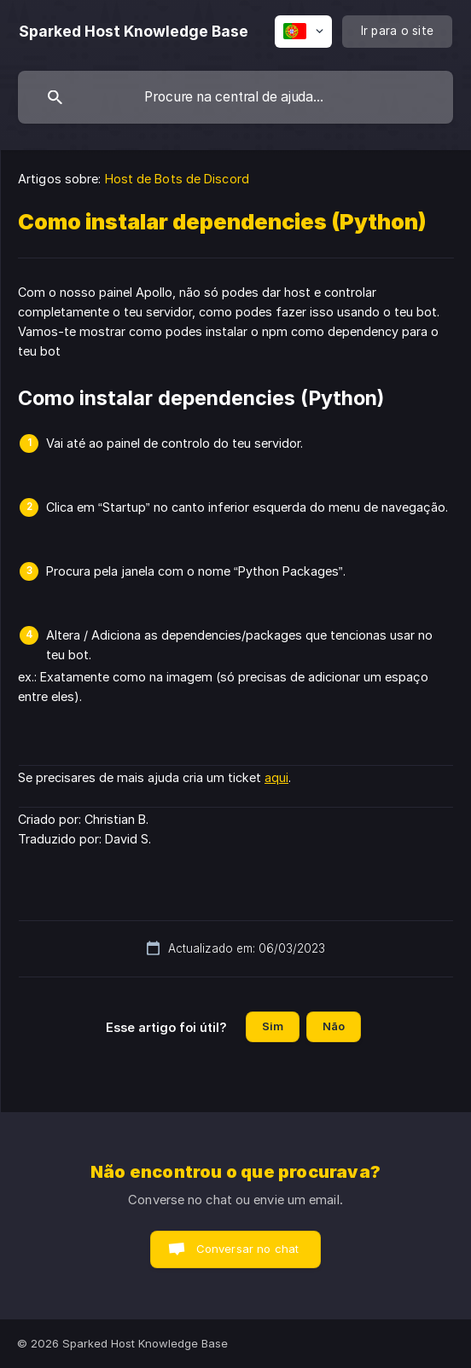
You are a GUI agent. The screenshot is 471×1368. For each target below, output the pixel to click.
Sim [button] (272, 1026)
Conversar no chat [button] (247, 1248)
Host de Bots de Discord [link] (177, 178)
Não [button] (334, 1026)
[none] (133, 31)
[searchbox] (235, 97)
